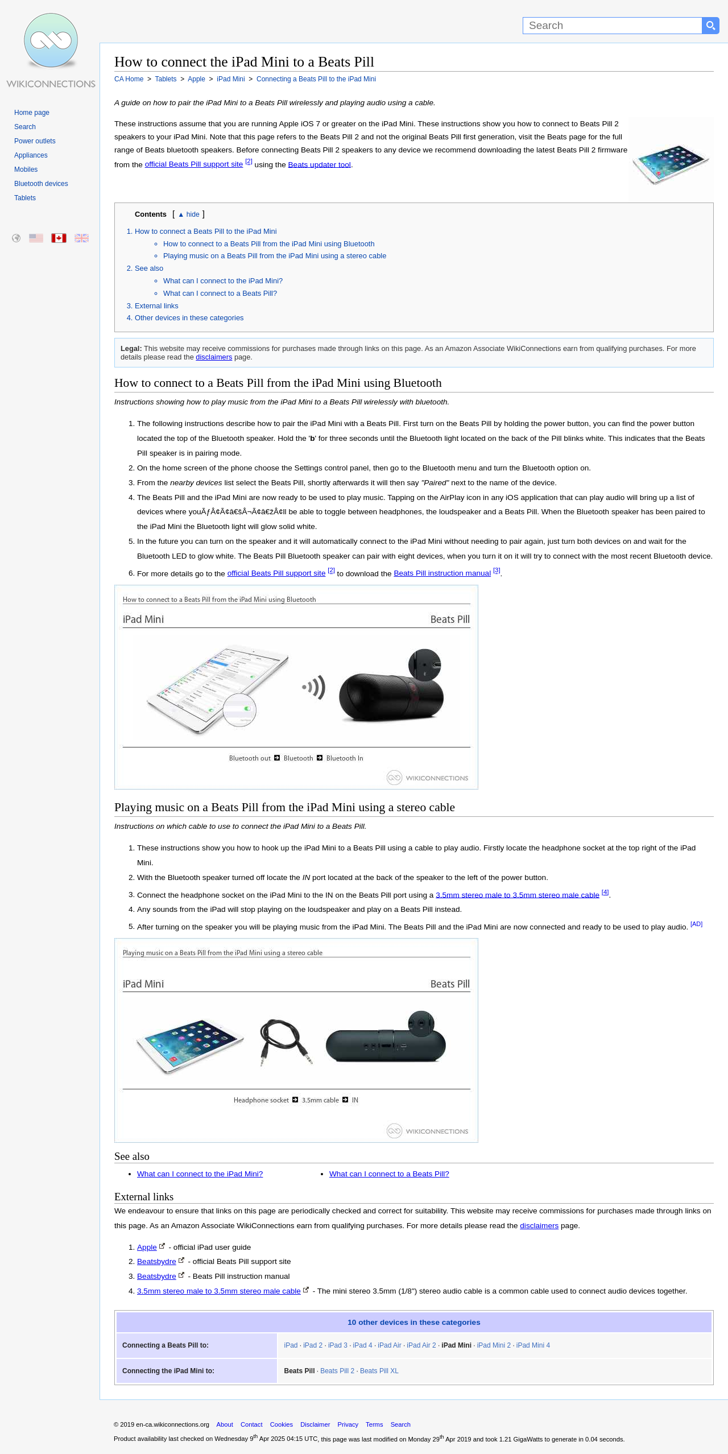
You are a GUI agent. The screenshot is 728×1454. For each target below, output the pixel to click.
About (225, 1424)
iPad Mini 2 (494, 1345)
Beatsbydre (156, 1261)
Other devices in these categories (189, 317)
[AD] (696, 923)
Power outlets (35, 141)
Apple (147, 1247)
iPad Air (389, 1345)
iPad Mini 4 (533, 1345)
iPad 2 (312, 1345)
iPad (290, 1345)
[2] (249, 161)
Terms (374, 1424)
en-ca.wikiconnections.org (172, 1424)
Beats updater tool (319, 164)
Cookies (281, 1424)
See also (149, 268)
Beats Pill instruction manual (442, 573)
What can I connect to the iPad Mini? (223, 280)
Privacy (347, 1424)
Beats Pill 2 (337, 1371)
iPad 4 (363, 1345)
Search (25, 127)
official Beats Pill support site (194, 164)
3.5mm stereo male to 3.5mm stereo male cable (517, 894)
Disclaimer (315, 1424)
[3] (496, 570)
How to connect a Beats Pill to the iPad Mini (206, 231)
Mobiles (26, 170)
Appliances (31, 155)
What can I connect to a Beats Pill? (220, 293)
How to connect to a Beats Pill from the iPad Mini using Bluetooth (269, 243)
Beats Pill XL (379, 1371)
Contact (252, 1424)
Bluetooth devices (41, 184)
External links (157, 305)
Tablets (25, 198)
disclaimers (214, 357)
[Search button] (710, 25)
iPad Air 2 (421, 1345)
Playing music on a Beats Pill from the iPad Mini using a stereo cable (274, 255)
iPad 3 (338, 1345)
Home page (31, 113)
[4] (605, 892)
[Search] (612, 25)
